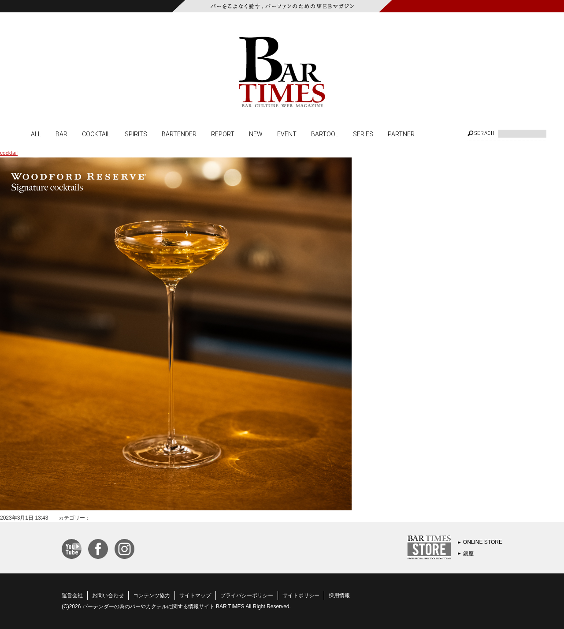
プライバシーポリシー (246, 595)
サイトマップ (195, 595)
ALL (36, 134)
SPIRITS (136, 134)
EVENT (287, 134)
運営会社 (72, 595)
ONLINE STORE (482, 542)
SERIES (363, 134)
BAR (61, 134)
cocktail (9, 153)
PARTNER (401, 134)
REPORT (222, 134)
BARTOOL (324, 134)
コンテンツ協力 (151, 595)
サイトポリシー (300, 595)
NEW (256, 134)
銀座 (468, 553)
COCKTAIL (96, 134)
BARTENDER (179, 134)
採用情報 (339, 595)
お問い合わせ (108, 595)
